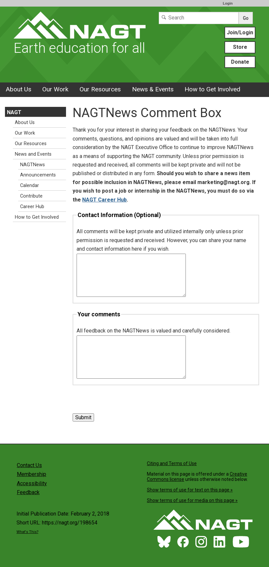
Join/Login (240, 32)
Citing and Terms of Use (172, 463)
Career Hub (32, 206)
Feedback (28, 492)
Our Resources (100, 89)
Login (228, 3)
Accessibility (32, 483)
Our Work (55, 89)
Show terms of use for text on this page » (190, 489)
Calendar (29, 185)
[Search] (199, 18)
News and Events (33, 154)
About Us (18, 89)
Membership (31, 474)
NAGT (14, 112)
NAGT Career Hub (104, 200)
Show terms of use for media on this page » (192, 500)
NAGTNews (32, 165)
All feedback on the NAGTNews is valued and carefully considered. (153, 331)
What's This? (27, 532)
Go (246, 18)
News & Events (153, 89)
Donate (240, 62)
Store (240, 47)
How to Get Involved (212, 89)
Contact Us (29, 465)
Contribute (31, 196)
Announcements (38, 175)
